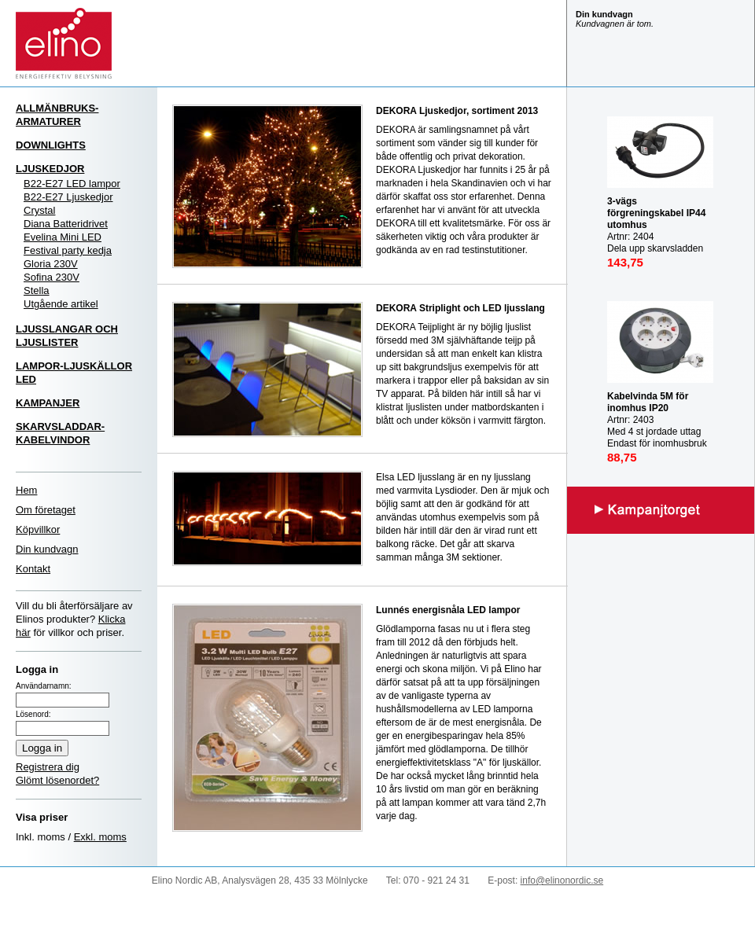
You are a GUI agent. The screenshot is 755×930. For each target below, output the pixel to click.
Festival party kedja (68, 250)
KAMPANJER (47, 403)
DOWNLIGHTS (51, 145)
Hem (26, 490)
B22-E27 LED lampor (72, 183)
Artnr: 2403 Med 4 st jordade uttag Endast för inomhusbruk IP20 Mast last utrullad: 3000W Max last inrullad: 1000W (658, 437)
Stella (37, 290)
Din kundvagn (47, 549)
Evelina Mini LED (62, 237)
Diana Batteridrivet (66, 224)
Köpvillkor (38, 529)
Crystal (39, 210)
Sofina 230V (51, 277)
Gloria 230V (51, 264)
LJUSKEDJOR (50, 169)
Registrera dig (47, 767)
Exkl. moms (100, 837)
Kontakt (33, 569)
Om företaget (46, 510)
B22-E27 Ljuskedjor (68, 197)
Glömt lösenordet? (57, 780)
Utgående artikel (61, 304)
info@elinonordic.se (562, 880)
